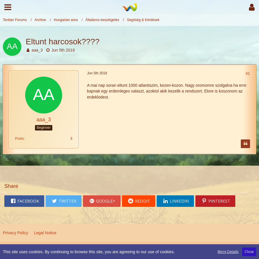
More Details (228, 251)
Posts (19, 139)
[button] (8, 7)
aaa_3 (37, 50)
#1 (247, 73)
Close (249, 251)
